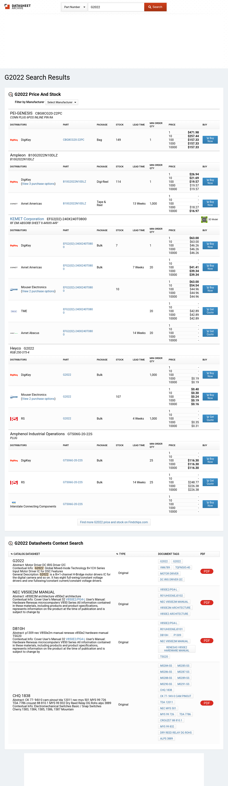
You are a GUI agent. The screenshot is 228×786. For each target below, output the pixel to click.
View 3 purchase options (38, 183)
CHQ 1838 (166, 674)
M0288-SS (166, 664)
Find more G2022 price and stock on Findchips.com (114, 522)
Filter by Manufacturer (29, 102)
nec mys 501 (186, 684)
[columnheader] (61, 554)
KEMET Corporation (27, 219)
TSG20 (164, 646)
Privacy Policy (70, 772)
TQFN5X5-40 (182, 568)
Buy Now (210, 140)
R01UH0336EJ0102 (171, 594)
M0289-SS (183, 664)
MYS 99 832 (167, 699)
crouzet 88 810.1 (171, 694)
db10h (164, 628)
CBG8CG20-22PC (73, 139)
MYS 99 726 (167, 689)
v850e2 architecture (174, 609)
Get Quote (210, 311)
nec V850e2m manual (174, 599)
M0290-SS (166, 669)
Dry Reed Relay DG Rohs (176, 704)
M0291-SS (183, 669)
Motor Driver (169, 573)
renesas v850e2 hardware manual (177, 640)
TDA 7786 (184, 689)
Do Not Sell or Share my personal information (112, 772)
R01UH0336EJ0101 (171, 623)
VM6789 (165, 568)
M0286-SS (166, 659)
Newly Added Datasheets (41, 772)
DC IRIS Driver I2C (171, 578)
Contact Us (181, 772)
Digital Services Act (157, 772)
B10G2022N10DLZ (74, 181)
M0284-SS (166, 654)
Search (155, 7)
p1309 (176, 628)
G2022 (67, 374)
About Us (197, 772)
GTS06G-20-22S (73, 460)
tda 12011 (166, 684)
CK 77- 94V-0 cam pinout (175, 679)
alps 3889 (166, 709)
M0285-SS (183, 654)
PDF (207, 571)
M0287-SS (183, 659)
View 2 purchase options (38, 291)
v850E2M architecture (175, 604)
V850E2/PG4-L (75, 597)
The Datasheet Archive (18, 6)
